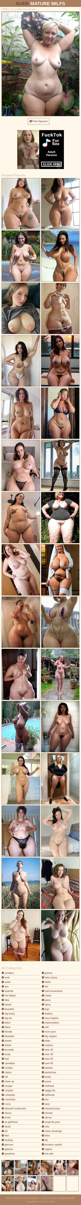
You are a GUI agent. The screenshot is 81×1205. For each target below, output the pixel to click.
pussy (46, 1081)
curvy (6, 1104)
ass (5, 986)
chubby (7, 1068)
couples (7, 1090)
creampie (8, 1095)
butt (5, 1058)
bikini (6, 1022)
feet (5, 1135)
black (6, 1027)
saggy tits (48, 1090)
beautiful (8, 1009)
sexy (46, 1104)
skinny (47, 1117)
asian (6, 982)
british (6, 1045)
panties (47, 1068)
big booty (8, 1013)
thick (46, 1135)
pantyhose (49, 1072)
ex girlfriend (10, 1122)
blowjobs (8, 1036)
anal (5, 977)
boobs (7, 1040)
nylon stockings (52, 1131)
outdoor (47, 1045)
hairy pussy (49, 977)
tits (45, 1140)
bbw (5, 1000)
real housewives (52, 991)
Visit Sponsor (39, 121)
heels (46, 982)
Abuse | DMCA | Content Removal (22, 1198)
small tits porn (51, 1122)
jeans (46, 1000)
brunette (8, 1049)
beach (7, 1004)
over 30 (47, 1049)
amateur (8, 973)
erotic (6, 1117)
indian (46, 995)
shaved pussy (51, 1108)
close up (8, 1081)
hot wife (47, 1153)
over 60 (47, 1063)
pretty (46, 1077)
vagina (47, 1149)
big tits (7, 1018)
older (46, 1040)
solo (45, 1126)
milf (45, 1027)
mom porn (49, 1031)
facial (6, 1126)
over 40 (47, 1054)
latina (46, 1004)
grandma (8, 1153)
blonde (7, 1031)
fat (4, 1131)
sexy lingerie (50, 1018)
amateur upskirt (52, 1144)
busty (6, 1054)
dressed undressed (14, 1108)
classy (7, 1072)
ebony (7, 1113)
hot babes (9, 995)
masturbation (50, 1022)
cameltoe (8, 1063)
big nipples (49, 1036)
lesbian (47, 1013)
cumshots (8, 1099)
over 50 (47, 1058)
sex (45, 1099)
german (7, 1144)
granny (47, 973)
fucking (7, 1140)
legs (45, 1009)
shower (47, 1113)
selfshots (48, 1095)
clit (5, 1077)
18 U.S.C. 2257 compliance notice (58, 1198)
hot (45, 986)
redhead (48, 1086)
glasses (7, 1149)
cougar (7, 1086)
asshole (7, 991)
